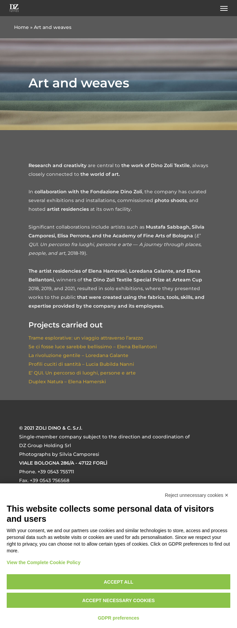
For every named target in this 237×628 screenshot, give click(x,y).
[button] (224, 8)
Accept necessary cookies (118, 600)
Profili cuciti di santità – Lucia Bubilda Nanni (81, 364)
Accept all (118, 582)
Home (21, 27)
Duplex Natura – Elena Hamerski (67, 382)
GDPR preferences (118, 618)
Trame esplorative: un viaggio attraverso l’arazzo (85, 338)
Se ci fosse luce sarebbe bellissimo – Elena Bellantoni (92, 347)
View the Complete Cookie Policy (43, 562)
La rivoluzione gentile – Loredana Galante (78, 355)
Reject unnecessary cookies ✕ (197, 495)
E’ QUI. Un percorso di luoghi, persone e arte (82, 373)
